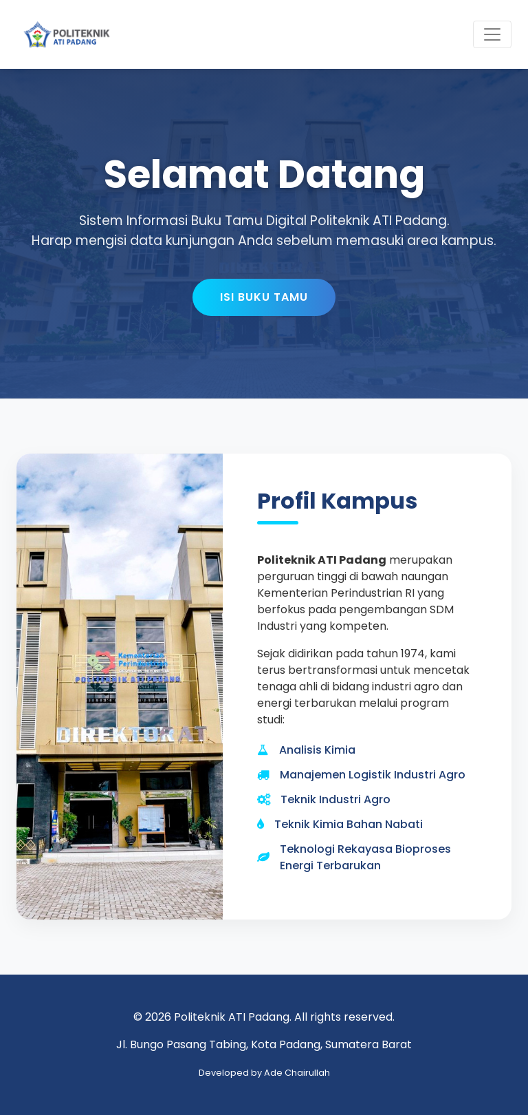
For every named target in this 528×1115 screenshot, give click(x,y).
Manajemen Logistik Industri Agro (372, 775)
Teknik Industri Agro (335, 799)
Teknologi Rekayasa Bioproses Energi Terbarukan (365, 857)
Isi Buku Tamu (264, 297)
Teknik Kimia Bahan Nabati (348, 824)
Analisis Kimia (317, 750)
